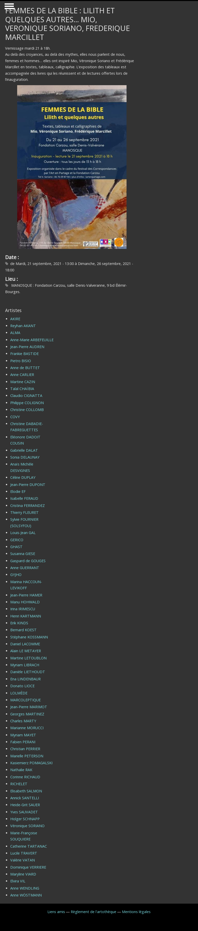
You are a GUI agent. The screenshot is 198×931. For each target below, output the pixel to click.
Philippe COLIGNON (27, 402)
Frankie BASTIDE (24, 353)
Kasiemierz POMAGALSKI (31, 762)
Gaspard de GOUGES (28, 560)
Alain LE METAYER (25, 650)
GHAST (16, 546)
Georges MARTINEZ (27, 714)
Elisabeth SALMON (26, 791)
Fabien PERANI (22, 741)
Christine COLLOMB (27, 409)
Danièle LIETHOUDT (27, 671)
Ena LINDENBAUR (25, 679)
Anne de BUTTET (25, 367)
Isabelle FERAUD (24, 498)
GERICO (16, 539)
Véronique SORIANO (27, 825)
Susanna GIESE (22, 553)
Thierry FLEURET (24, 512)
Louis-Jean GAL (23, 532)
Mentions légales (136, 911)
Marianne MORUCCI (27, 727)
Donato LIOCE (22, 685)
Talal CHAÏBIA (22, 388)
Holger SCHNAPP (25, 818)
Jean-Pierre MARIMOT (28, 706)
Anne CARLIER (22, 374)
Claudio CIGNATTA (26, 395)
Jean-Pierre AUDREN (27, 346)
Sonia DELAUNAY (24, 457)
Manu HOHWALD (25, 602)
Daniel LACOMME (25, 643)
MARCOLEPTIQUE (25, 699)
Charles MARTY (23, 720)
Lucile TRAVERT (23, 853)
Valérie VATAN (22, 860)
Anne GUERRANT (24, 567)
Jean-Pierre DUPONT (27, 484)
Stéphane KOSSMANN (29, 637)
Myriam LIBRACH (24, 664)
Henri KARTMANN (25, 616)
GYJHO (16, 574)
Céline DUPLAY (22, 477)
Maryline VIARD (23, 874)
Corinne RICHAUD (25, 776)
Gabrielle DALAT (24, 450)
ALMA (15, 332)
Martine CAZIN (22, 381)
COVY (15, 416)
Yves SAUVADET (24, 812)
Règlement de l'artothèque (93, 911)
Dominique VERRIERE (28, 867)
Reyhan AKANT (23, 325)
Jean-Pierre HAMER (26, 595)
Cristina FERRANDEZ (27, 505)
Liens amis (56, 911)
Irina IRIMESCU (22, 608)
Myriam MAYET (23, 735)
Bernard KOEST (23, 629)
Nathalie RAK (21, 769)
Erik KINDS (19, 622)
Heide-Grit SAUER (25, 804)
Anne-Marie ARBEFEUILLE (32, 339)
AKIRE (15, 318)
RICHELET (18, 783)
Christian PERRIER (25, 748)
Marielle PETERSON (26, 755)
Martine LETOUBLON (28, 658)
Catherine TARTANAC (28, 846)
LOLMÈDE (18, 693)
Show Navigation (8, 7)
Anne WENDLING (24, 888)
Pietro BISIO (20, 360)
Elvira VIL (17, 881)
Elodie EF (18, 491)
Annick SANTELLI (24, 797)
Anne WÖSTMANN (26, 895)
